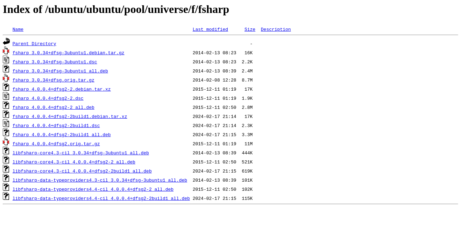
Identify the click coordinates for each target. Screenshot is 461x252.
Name (18, 29)
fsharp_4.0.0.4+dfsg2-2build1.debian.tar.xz (70, 116)
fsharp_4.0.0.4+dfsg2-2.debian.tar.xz (62, 89)
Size (249, 29)
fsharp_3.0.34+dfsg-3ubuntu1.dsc (55, 61)
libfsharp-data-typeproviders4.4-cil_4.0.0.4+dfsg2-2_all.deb (93, 189)
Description (276, 29)
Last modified (210, 29)
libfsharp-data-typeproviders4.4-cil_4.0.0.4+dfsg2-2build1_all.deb (101, 198)
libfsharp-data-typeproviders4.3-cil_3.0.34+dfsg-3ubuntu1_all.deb (100, 180)
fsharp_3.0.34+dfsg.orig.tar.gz (53, 80)
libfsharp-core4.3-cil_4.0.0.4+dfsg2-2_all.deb (74, 162)
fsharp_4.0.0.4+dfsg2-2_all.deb (53, 107)
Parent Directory (34, 43)
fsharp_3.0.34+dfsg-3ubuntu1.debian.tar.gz (69, 52)
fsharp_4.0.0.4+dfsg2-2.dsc (48, 98)
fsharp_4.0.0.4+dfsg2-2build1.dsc (56, 125)
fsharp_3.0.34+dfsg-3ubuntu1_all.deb (60, 71)
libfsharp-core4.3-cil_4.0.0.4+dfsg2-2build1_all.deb (82, 171)
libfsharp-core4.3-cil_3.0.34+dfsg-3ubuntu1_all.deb (81, 152)
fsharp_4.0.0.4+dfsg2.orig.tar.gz (56, 143)
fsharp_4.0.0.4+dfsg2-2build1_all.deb (62, 134)
